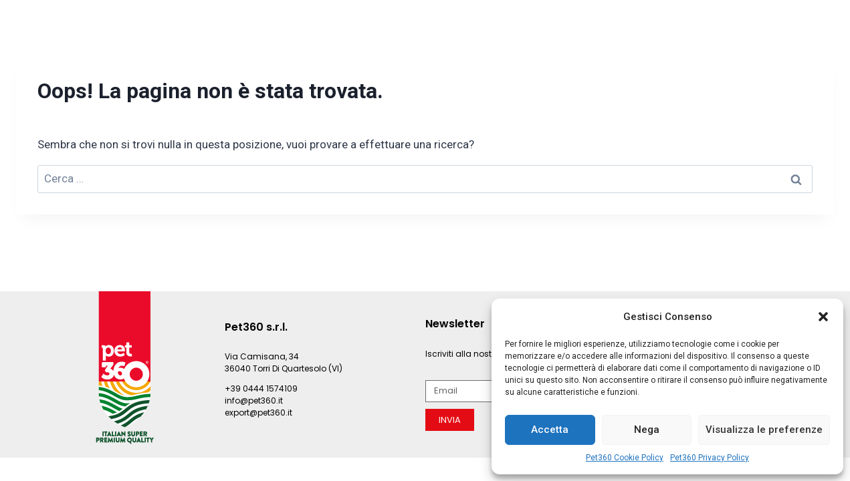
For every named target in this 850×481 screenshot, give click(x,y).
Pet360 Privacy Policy (709, 457)
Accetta (549, 430)
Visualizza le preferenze (764, 430)
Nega (646, 430)
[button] (823, 316)
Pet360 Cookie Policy (624, 457)
